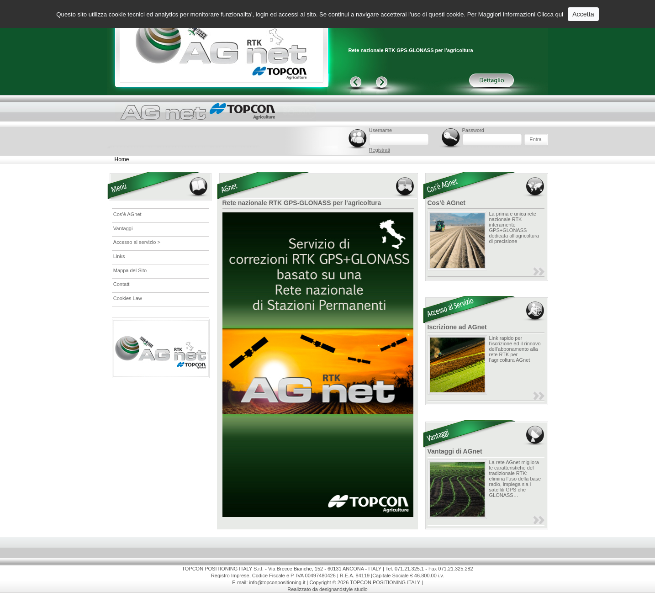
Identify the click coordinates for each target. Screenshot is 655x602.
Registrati (379, 150)
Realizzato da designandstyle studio (327, 589)
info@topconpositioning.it (277, 582)
